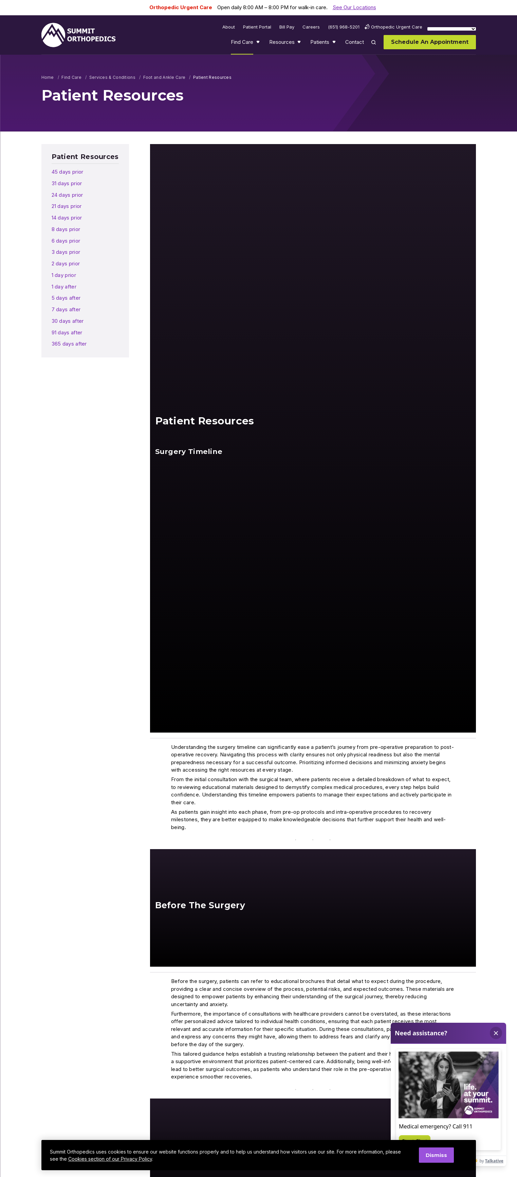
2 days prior (66, 263)
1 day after (64, 286)
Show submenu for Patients (335, 43)
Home (47, 77)
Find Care (71, 77)
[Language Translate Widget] (451, 29)
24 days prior (67, 195)
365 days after (69, 343)
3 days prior (66, 252)
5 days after (66, 298)
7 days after (66, 309)
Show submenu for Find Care (259, 43)
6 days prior (66, 241)
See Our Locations (354, 7)
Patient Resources (85, 157)
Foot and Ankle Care (164, 77)
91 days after (67, 332)
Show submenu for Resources (300, 43)
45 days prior (68, 172)
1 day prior (64, 275)
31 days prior (67, 183)
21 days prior (67, 206)
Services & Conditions (112, 77)
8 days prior (66, 229)
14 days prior (67, 217)
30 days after (68, 321)
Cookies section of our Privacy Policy (110, 1159)
